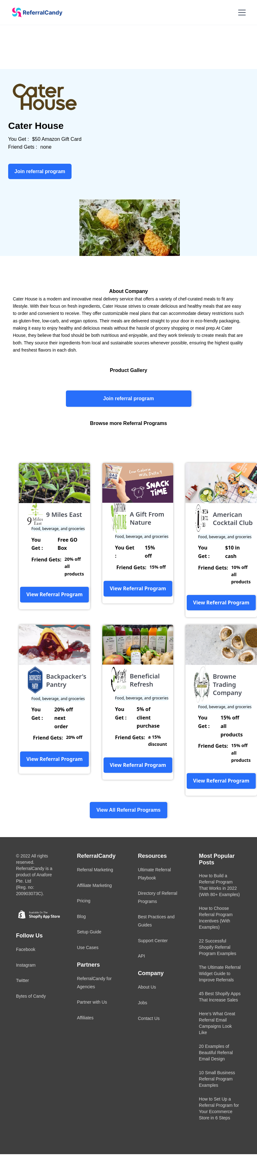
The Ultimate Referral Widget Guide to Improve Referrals (220, 973)
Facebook (25, 949)
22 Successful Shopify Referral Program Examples (217, 947)
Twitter (22, 980)
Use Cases (87, 947)
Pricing (83, 900)
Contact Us (149, 1018)
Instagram (25, 965)
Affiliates (85, 1017)
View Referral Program (54, 594)
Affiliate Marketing (94, 885)
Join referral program (128, 398)
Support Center (153, 940)
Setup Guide (89, 931)
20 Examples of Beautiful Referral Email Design (216, 1052)
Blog (81, 916)
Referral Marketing (95, 869)
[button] (240, 12)
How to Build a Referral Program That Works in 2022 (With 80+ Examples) (219, 885)
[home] (35, 12)
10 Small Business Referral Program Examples (217, 1079)
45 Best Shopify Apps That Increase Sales (220, 996)
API (141, 955)
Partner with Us (92, 1002)
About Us (147, 987)
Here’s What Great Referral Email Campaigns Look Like (217, 1023)
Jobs (142, 1002)
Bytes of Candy (31, 996)
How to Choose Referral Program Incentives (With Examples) (216, 918)
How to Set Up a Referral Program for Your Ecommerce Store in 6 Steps (219, 1108)
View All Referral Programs (128, 810)
